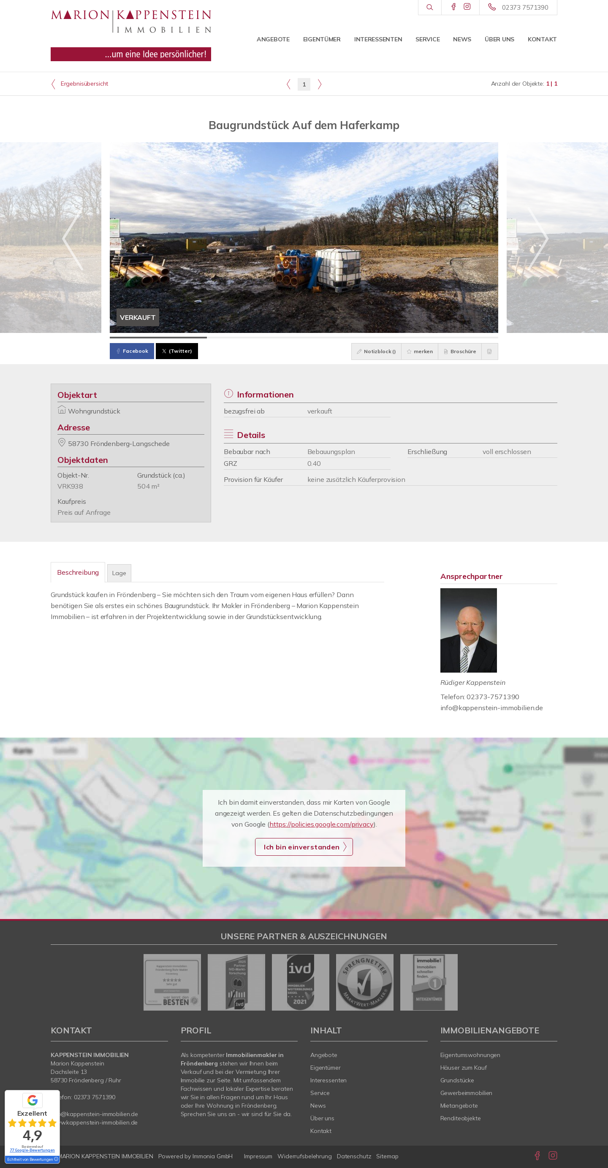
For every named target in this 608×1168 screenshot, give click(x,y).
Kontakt (542, 39)
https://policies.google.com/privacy (321, 824)
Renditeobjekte (460, 1118)
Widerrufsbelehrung (304, 1156)
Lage (119, 573)
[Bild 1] (158, 337)
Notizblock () (368, 351)
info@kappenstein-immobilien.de (491, 707)
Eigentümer (322, 39)
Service (427, 39)
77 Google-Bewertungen (32, 1150)
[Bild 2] (255, 337)
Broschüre (456, 351)
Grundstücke (457, 1080)
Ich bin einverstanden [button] (301, 847)
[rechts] (319, 84)
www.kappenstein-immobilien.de (94, 1122)
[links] (288, 84)
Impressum (258, 1156)
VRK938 (70, 486)
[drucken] (488, 351)
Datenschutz (354, 1156)
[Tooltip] (55, 1160)
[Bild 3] (352, 337)
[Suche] (429, 7)
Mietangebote (459, 1105)
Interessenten (378, 39)
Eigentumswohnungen (470, 1055)
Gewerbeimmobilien (466, 1093)
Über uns (499, 39)
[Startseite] (131, 31)
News (462, 39)
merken (414, 351)
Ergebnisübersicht (79, 84)
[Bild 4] (449, 337)
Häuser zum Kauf (463, 1067)
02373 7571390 (525, 7)
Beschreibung (78, 572)
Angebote (273, 39)
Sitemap (387, 1156)
